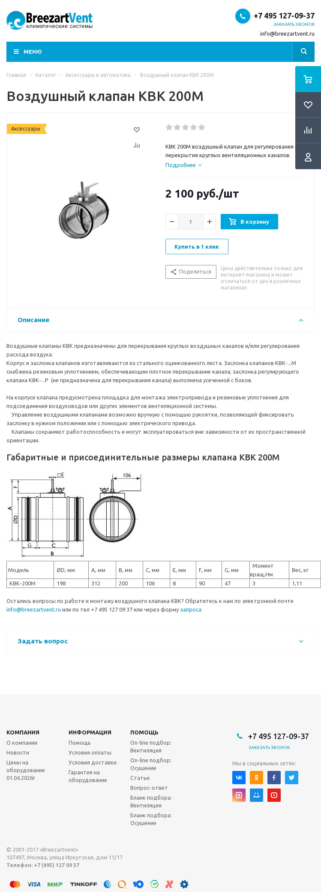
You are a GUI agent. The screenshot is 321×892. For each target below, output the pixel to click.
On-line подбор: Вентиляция (150, 746)
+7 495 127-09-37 (284, 15)
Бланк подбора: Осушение (151, 819)
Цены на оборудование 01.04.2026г (25, 770)
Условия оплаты (90, 752)
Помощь (144, 732)
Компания (22, 732)
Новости (17, 752)
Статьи (140, 778)
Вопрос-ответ (149, 788)
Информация (90, 732)
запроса (190, 609)
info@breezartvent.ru (287, 33)
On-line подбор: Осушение (150, 764)
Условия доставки (93, 762)
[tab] (183, 165)
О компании (21, 743)
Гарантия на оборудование (88, 776)
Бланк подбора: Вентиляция (151, 801)
